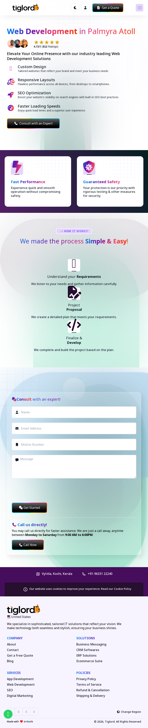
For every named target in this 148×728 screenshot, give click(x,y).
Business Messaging (91, 644)
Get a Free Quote (20, 656)
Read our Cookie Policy (116, 589)
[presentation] (41, 490)
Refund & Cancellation (92, 690)
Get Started (29, 508)
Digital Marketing (20, 696)
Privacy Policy (86, 679)
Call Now (28, 545)
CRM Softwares (87, 650)
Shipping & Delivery (90, 696)
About (11, 644)
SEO (10, 690)
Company (15, 638)
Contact (13, 650)
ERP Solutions (86, 656)
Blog (10, 661)
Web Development (21, 685)
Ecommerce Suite (89, 661)
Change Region (129, 712)
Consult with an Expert (33, 123)
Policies (83, 673)
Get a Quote (108, 8)
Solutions (85, 638)
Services (14, 673)
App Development (20, 679)
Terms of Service (89, 685)
